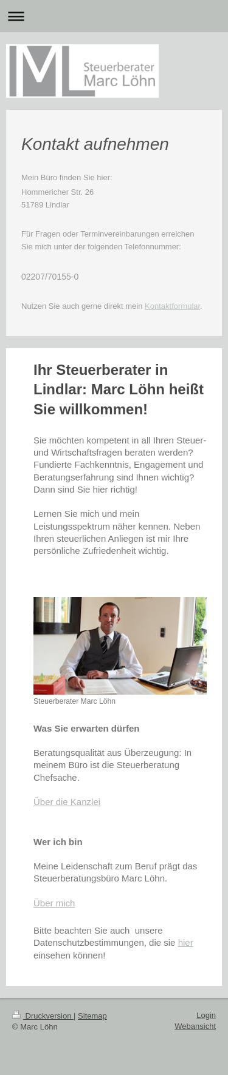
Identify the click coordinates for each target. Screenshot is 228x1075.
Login (206, 1015)
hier (185, 942)
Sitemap (92, 1015)
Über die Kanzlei (66, 802)
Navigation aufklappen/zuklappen (114, 16)
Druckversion (43, 1015)
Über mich (54, 903)
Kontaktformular (172, 306)
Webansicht (195, 1026)
